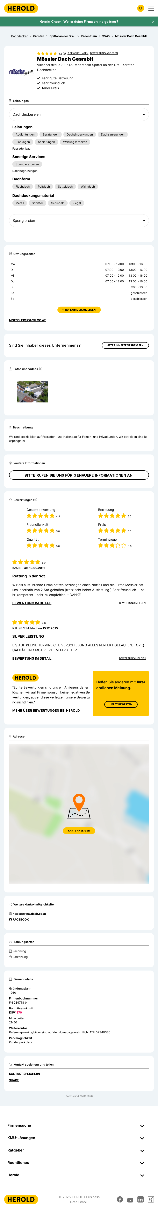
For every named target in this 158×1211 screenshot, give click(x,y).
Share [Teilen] (14, 1080)
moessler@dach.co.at (27, 320)
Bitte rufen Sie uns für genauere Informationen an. (79, 475)
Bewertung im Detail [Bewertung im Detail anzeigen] (31, 603)
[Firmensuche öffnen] (140, 8)
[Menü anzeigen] (151, 8)
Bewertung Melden (132, 602)
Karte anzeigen (79, 830)
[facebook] (120, 1199)
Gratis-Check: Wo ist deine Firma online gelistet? (79, 21)
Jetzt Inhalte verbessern (125, 345)
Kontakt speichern (24, 1073)
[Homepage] (21, 8)
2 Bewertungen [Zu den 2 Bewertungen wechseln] (77, 53)
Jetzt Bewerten (121, 704)
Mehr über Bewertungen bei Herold (46, 710)
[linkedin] (140, 1199)
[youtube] (130, 1199)
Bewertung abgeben (104, 53)
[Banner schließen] (153, 21)
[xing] (151, 1199)
